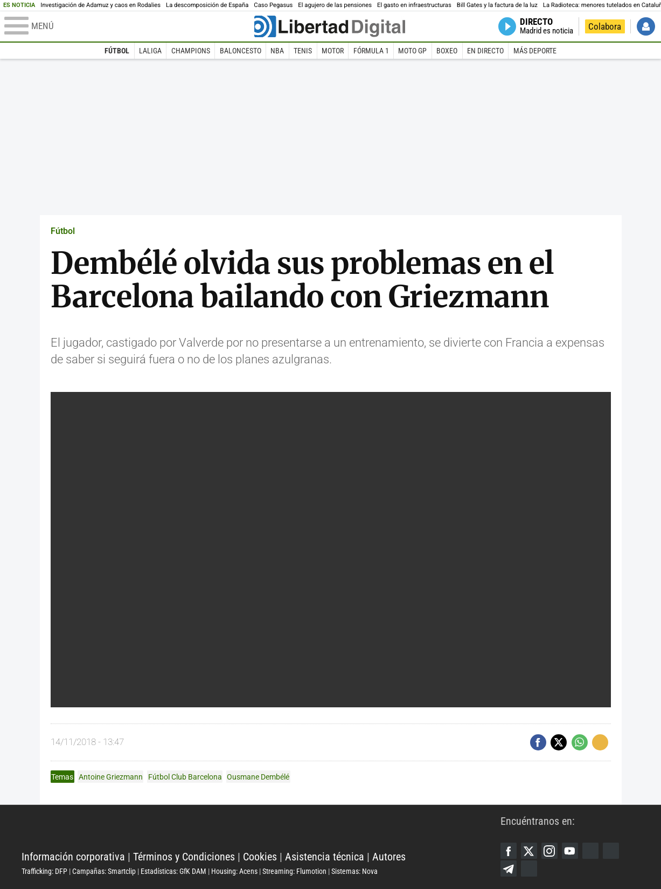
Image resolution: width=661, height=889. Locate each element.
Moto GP (412, 50)
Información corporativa (73, 856)
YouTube (570, 851)
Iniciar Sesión (646, 26)
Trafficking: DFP (44, 871)
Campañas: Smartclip (104, 871)
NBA (277, 50)
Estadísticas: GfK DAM (173, 871)
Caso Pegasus (273, 5)
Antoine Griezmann (111, 777)
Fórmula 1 (371, 50)
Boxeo (446, 50)
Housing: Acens (234, 871)
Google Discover (590, 851)
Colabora (604, 26)
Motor (333, 50)
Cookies (260, 856)
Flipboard (611, 851)
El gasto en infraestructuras (414, 5)
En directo (485, 50)
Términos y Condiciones (184, 856)
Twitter (529, 851)
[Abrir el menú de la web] (128, 26)
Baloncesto (240, 50)
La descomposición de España (207, 5)
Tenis (303, 50)
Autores (389, 856)
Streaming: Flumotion (294, 871)
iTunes (529, 868)
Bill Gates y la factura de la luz (497, 5)
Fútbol (117, 50)
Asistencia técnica (324, 856)
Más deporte (534, 50)
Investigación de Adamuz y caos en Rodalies (100, 5)
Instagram (549, 851)
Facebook (508, 851)
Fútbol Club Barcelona (185, 777)
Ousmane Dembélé (258, 777)
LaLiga (150, 50)
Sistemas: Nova (354, 871)
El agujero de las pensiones (335, 5)
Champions (190, 50)
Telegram (508, 868)
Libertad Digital (261, 829)
